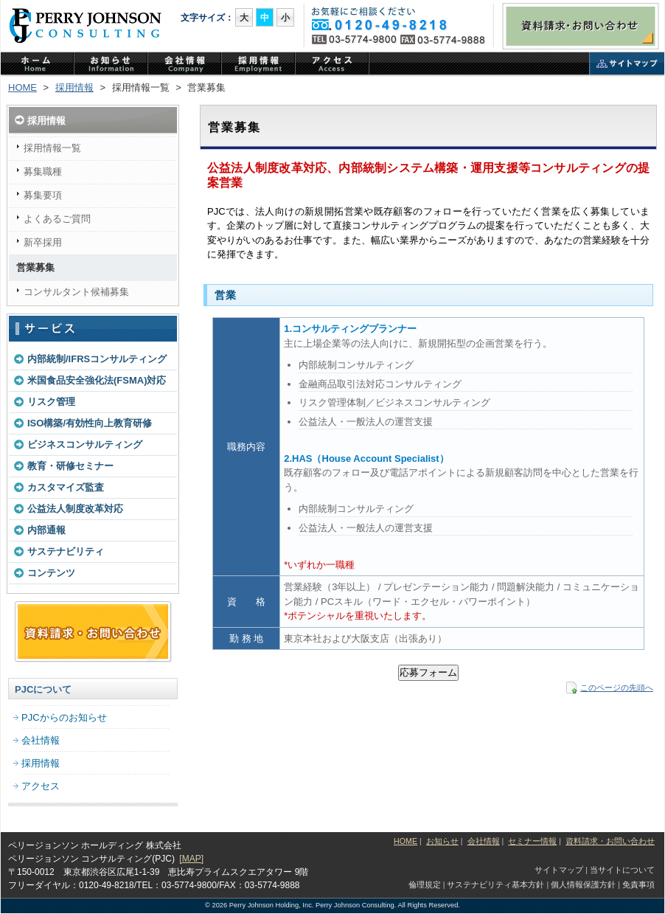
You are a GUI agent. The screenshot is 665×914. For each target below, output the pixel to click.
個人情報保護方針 (583, 884)
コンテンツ (51, 572)
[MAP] (191, 859)
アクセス (332, 65)
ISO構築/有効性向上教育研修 (89, 423)
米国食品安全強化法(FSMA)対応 (97, 380)
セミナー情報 (532, 841)
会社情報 (41, 740)
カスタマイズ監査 (65, 487)
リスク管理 (51, 401)
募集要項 (43, 195)
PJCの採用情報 (259, 65)
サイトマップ (627, 65)
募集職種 (43, 171)
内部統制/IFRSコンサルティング (97, 358)
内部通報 (46, 530)
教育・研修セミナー (70, 465)
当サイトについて (622, 869)
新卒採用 (43, 242)
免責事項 (638, 884)
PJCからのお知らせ (111, 65)
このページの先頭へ (616, 687)
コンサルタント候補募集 (76, 291)
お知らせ (442, 841)
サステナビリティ (65, 551)
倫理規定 (424, 884)
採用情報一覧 (52, 147)
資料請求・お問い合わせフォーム (93, 632)
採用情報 (74, 87)
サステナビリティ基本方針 (495, 884)
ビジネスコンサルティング (84, 444)
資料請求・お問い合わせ (580, 26)
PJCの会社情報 (185, 65)
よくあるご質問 (57, 218)
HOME (22, 87)
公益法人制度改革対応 (75, 508)
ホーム (37, 65)
